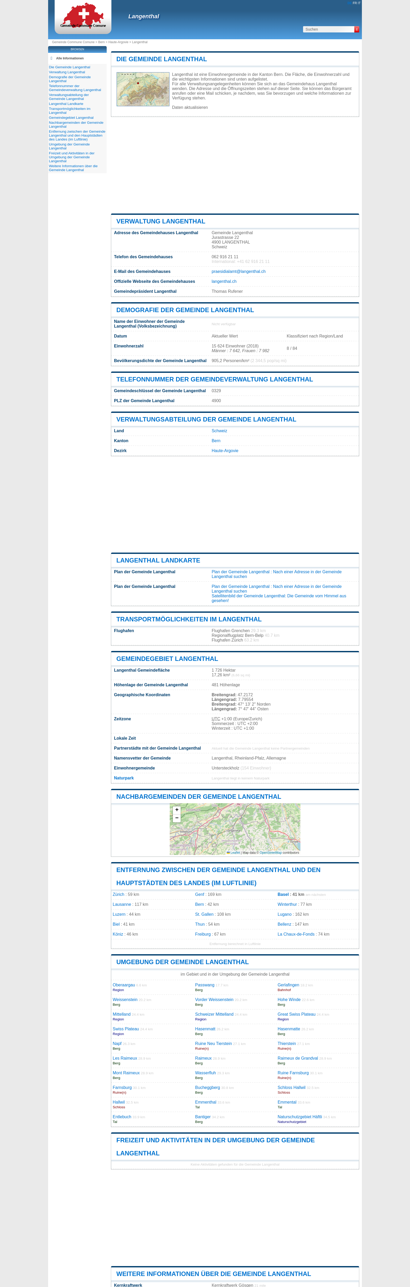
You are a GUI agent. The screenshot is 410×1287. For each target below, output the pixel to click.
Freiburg (203, 934)
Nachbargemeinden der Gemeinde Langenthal (198, 796)
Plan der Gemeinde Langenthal (241, 572)
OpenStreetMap (271, 853)
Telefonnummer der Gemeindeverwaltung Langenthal (214, 379)
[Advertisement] (235, 165)
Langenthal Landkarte (158, 560)
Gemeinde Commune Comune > (75, 42)
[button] (177, 810)
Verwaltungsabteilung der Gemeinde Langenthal (206, 419)
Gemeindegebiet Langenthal (167, 658)
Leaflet (233, 853)
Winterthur (287, 904)
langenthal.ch (224, 281)
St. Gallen (204, 914)
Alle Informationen (70, 58)
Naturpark (124, 778)
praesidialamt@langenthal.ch (239, 271)
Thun (199, 924)
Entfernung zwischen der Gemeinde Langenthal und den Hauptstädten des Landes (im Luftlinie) (77, 135)
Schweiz (219, 431)
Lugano (285, 914)
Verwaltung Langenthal (160, 221)
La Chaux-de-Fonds (296, 934)
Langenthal (143, 16)
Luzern (119, 914)
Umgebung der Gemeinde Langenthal (182, 961)
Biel (116, 924)
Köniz (118, 934)
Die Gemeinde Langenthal (161, 59)
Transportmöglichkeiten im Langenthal (189, 619)
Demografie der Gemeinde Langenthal (185, 309)
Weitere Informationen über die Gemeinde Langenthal (213, 1273)
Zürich (118, 894)
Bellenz (284, 924)
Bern (101, 42)
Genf (199, 894)
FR (355, 3)
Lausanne (122, 904)
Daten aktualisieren (190, 107)
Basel (283, 894)
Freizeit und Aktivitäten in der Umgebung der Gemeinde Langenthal (72, 157)
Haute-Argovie (118, 42)
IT (359, 3)
